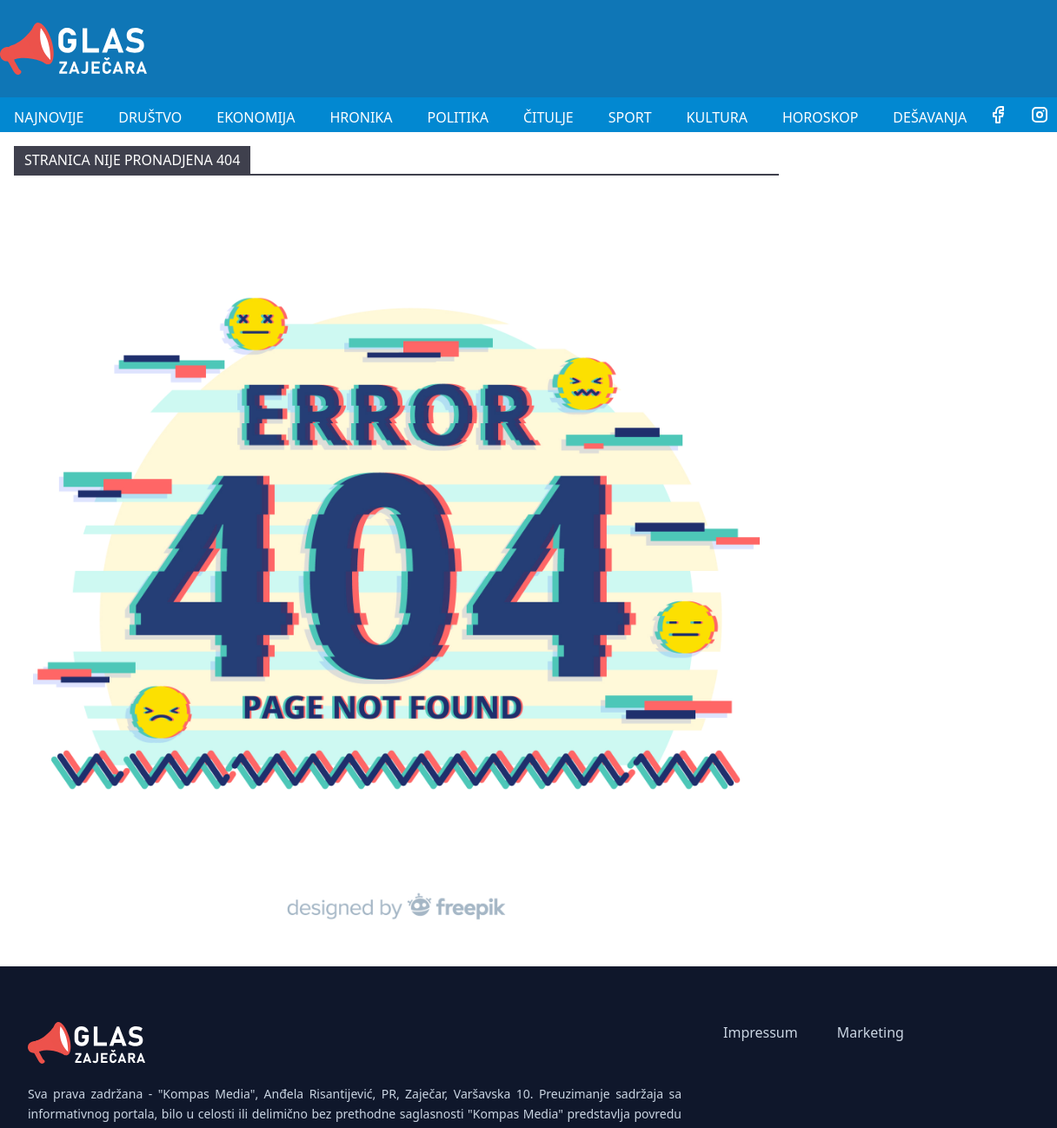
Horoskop (820, 117)
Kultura (717, 117)
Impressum (760, 1032)
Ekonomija (255, 117)
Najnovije (48, 117)
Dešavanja (930, 117)
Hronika (360, 117)
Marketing (870, 1032)
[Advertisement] (740, 46)
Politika (458, 117)
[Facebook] (998, 117)
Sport (630, 117)
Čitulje (548, 117)
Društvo (150, 117)
